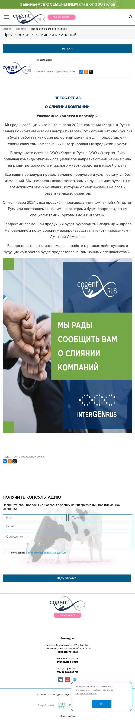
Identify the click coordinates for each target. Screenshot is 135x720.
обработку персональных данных (46, 553)
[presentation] (29, 563)
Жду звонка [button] (66, 578)
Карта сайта (67, 716)
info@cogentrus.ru (67, 668)
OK (101, 704)
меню (67, 48)
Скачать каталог (61, 17)
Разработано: (46, 705)
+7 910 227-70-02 (67, 658)
